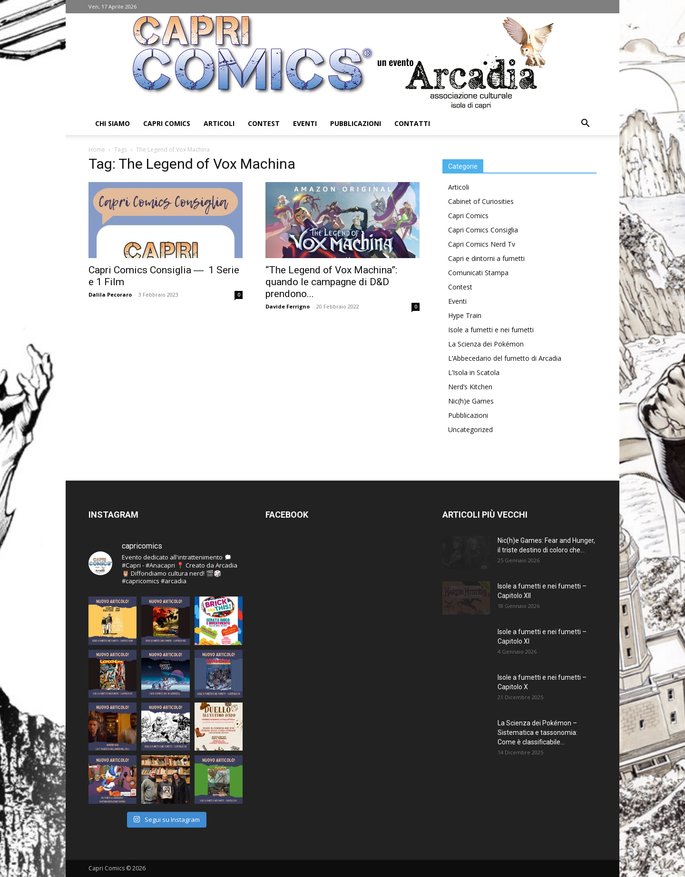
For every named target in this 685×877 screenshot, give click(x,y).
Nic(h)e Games (471, 400)
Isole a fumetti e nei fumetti (491, 329)
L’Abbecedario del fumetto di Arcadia (504, 358)
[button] (585, 124)
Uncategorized (470, 429)
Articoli (219, 123)
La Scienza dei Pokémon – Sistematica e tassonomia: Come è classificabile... (537, 732)
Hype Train (464, 315)
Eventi (305, 123)
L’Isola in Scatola (473, 372)
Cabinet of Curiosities (481, 201)
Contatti (412, 123)
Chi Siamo (112, 123)
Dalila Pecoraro (110, 294)
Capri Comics (166, 123)
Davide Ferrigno (287, 306)
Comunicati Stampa (478, 272)
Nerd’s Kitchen (470, 386)
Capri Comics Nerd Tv (481, 244)
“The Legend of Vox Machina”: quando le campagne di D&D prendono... (331, 281)
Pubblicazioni (355, 123)
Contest (264, 123)
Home (96, 149)
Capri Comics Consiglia (483, 229)
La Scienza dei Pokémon (486, 343)
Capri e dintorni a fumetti (486, 258)
